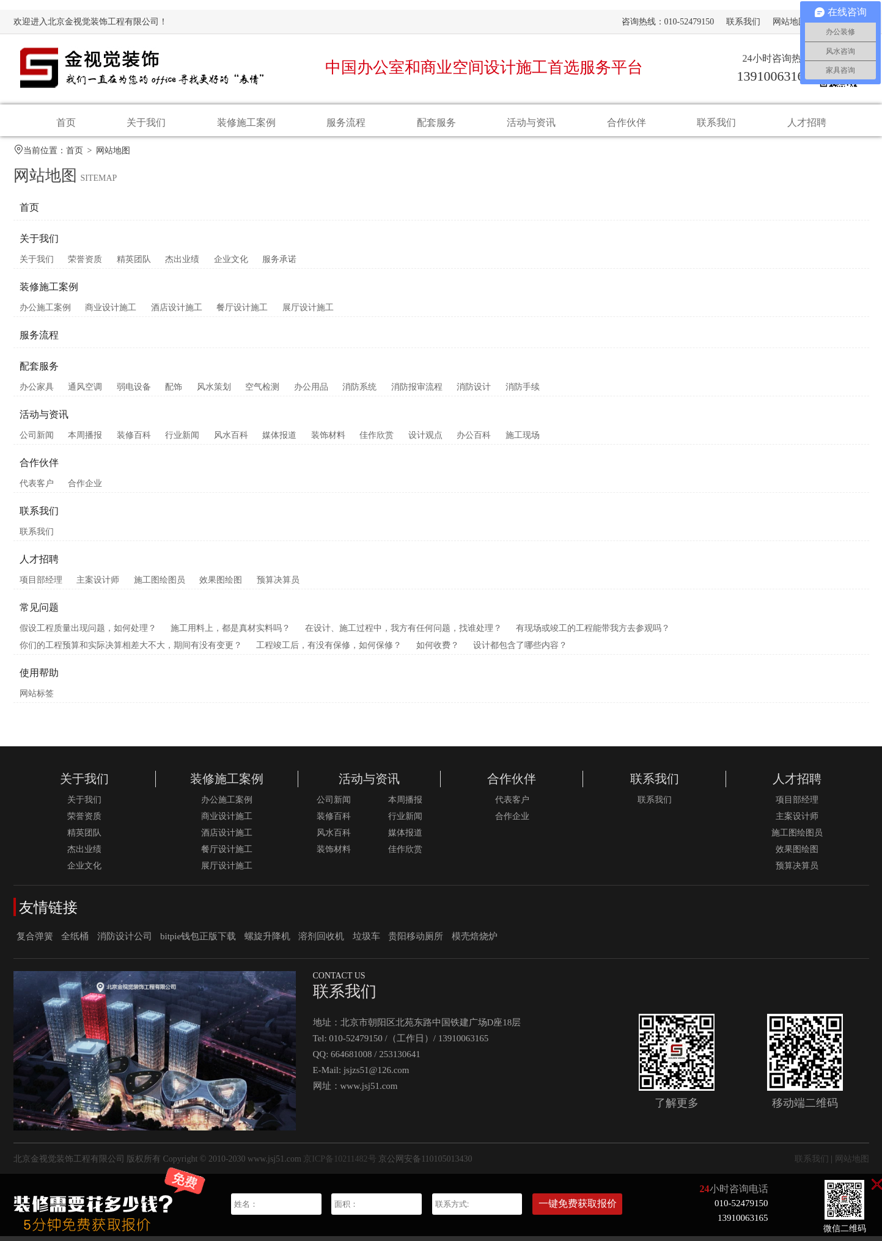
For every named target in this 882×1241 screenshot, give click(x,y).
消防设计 (474, 391)
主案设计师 (97, 584)
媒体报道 (279, 440)
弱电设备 (134, 391)
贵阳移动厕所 (415, 941)
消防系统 (359, 391)
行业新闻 (182, 440)
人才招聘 (806, 122)
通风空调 (85, 391)
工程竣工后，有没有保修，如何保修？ (329, 650)
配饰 (173, 391)
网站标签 (37, 698)
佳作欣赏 (376, 440)
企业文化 (231, 264)
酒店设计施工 (176, 312)
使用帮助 (39, 677)
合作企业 (85, 488)
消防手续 (522, 391)
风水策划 (214, 391)
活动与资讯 (531, 122)
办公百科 (474, 440)
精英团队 (134, 264)
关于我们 (146, 122)
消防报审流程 (417, 391)
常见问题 (39, 612)
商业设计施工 (110, 312)
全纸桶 (75, 941)
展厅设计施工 (308, 312)
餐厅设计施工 (242, 312)
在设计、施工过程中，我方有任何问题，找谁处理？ (403, 633)
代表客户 (37, 488)
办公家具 (37, 391)
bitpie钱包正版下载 (198, 941)
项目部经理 (41, 584)
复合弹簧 (35, 941)
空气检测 (262, 391)
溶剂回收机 (321, 941)
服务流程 (346, 122)
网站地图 (790, 21)
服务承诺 (279, 264)
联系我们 (743, 21)
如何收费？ (437, 650)
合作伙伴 (626, 122)
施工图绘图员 (159, 584)
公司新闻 (37, 440)
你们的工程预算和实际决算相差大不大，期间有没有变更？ (131, 650)
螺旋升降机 (267, 941)
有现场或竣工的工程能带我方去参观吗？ (593, 633)
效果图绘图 (220, 584)
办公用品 (311, 391)
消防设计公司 (124, 941)
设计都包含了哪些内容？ (520, 650)
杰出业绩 (182, 264)
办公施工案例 (45, 312)
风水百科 (231, 440)
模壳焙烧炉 (475, 941)
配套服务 (436, 122)
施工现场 (522, 440)
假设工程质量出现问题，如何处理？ (88, 633)
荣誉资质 (85, 264)
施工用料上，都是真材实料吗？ (230, 633)
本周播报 (85, 440)
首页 (66, 122)
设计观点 (425, 440)
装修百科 (134, 440)
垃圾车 (366, 941)
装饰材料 (328, 440)
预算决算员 (278, 584)
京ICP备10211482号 (339, 1163)
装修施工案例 (246, 122)
